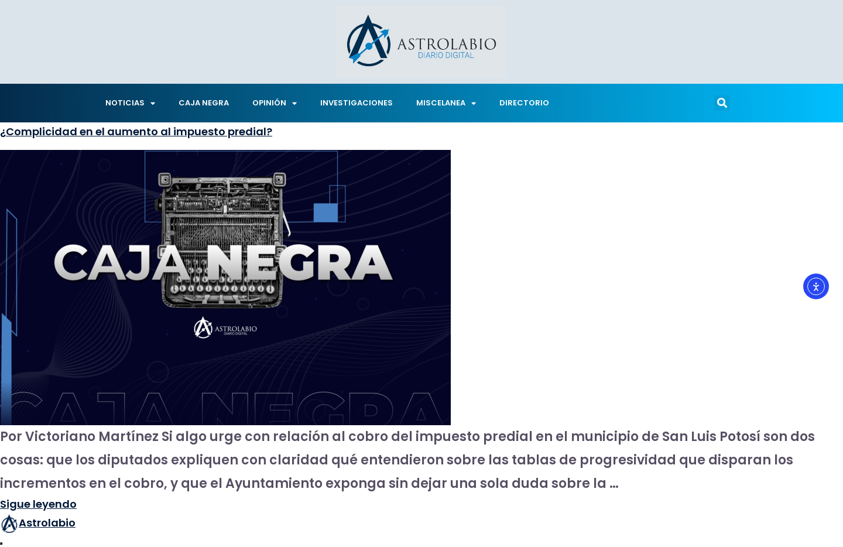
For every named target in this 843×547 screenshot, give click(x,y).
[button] (721, 103)
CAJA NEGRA (204, 102)
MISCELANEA (446, 103)
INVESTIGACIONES (356, 102)
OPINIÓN (274, 103)
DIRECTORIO (524, 102)
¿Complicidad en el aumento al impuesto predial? (136, 131)
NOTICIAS (130, 103)
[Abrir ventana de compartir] (1, 543)
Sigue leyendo (38, 504)
